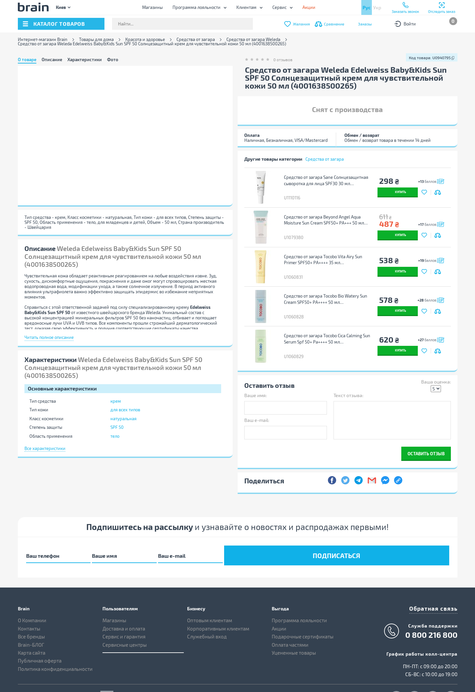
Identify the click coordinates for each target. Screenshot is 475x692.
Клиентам (246, 7)
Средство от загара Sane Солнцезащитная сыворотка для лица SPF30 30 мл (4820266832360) (325, 180)
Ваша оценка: (436, 360)
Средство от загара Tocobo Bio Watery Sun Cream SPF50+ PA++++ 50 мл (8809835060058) (324, 287)
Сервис (279, 7)
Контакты (29, 603)
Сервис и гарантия (123, 611)
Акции (279, 603)
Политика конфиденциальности (55, 644)
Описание (52, 59)
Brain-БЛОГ (31, 619)
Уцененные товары (294, 628)
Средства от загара (196, 39)
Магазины (152, 7)
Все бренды (31, 611)
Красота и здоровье (145, 39)
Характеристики (84, 59)
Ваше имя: (255, 374)
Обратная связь (437, 582)
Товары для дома (96, 39)
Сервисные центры (124, 619)
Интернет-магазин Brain (42, 39)
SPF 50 (117, 427)
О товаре (27, 59)
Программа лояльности (196, 7)
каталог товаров (59, 23)
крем (115, 401)
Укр (377, 7)
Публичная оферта (39, 635)
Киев (61, 7)
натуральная (123, 418)
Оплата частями (290, 619)
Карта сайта (31, 628)
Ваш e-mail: (256, 399)
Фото (112, 59)
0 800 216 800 (431, 608)
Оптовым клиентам (209, 595)
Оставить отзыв (426, 432)
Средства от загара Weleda (253, 39)
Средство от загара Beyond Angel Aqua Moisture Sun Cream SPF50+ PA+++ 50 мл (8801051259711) (323, 216)
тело (114, 436)
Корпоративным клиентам (218, 603)
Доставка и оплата (123, 603)
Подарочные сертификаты (303, 611)
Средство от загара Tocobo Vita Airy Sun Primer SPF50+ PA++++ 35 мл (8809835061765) (322, 251)
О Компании (32, 595)
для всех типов (125, 409)
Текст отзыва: (348, 374)
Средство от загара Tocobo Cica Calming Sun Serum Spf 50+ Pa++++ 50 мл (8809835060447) (326, 322)
